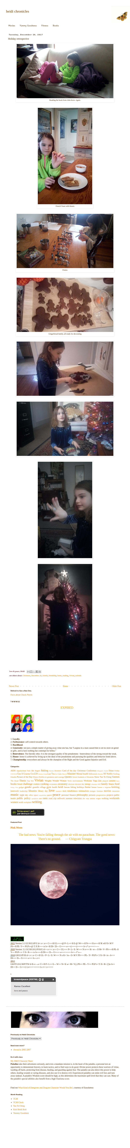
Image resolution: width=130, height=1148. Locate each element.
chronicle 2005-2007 (22, 1050)
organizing (42, 795)
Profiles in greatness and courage (51, 777)
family (104, 784)
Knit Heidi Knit (20, 1109)
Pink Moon (16, 827)
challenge (27, 784)
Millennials (93, 774)
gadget (21, 787)
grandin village (39, 787)
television (77, 798)
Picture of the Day (24, 777)
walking (105, 798)
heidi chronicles (17, 11)
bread (19, 784)
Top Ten (30, 781)
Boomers (57, 771)
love (52, 790)
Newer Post (14, 686)
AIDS (13, 771)
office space (33, 795)
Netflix (110, 774)
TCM (15, 1099)
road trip (52, 798)
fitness (111, 784)
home (59, 676)
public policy (24, 798)
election (71, 784)
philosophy (82, 794)
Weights (48, 781)
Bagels (37, 771)
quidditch (35, 798)
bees (117, 781)
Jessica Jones (42, 774)
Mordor (100, 774)
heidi (60, 787)
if (103, 787)
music (15, 795)
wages (98, 798)
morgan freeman (96, 791)
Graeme (26, 774)
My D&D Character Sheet (22, 1061)
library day (43, 791)
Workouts (88, 781)
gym (49, 787)
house (94, 787)
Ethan (111, 771)
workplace (27, 802)
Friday (116, 771)
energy (88, 784)
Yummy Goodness (28, 25)
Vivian (71, 676)
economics (53, 784)
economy (63, 784)
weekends (114, 798)
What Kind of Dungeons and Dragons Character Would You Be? (45, 1088)
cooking (45, 784)
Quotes (68, 776)
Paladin (13, 777)
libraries (33, 790)
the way (86, 798)
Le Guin (58, 774)
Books (56, 25)
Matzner (71, 773)
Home (65, 686)
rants (45, 798)
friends (45, 676)
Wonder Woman (59, 781)
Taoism (115, 776)
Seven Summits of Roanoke (83, 777)
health (54, 787)
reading (65, 676)
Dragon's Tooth (102, 771)
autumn (112, 781)
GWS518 (14, 774)
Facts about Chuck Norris (21, 695)
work (21, 802)
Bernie (51, 771)
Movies (11, 25)
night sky (24, 795)
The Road (14, 781)
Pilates (35, 777)
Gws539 (34, 774)
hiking (73, 787)
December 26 (36, 676)
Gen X (20, 774)
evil (99, 784)
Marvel (64, 774)
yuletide (78, 676)
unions (92, 798)
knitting (115, 787)
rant (40, 798)
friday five (14, 787)
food (117, 784)
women (14, 802)
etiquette (94, 784)
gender (28, 787)
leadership (24, 791)
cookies (36, 784)
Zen (99, 781)
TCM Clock (18, 1102)
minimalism (84, 791)
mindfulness (72, 791)
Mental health (82, 774)
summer (69, 798)
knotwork (15, 791)
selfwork (61, 798)
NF (104, 774)
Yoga (95, 781)
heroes (67, 787)
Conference (91, 771)
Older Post (116, 686)
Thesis (22, 780)
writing (37, 802)
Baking (44, 770)
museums (116, 791)
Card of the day (69, 771)
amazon (105, 781)
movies (107, 790)
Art (32, 771)
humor (99, 787)
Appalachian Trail (23, 771)
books (14, 784)
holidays (80, 787)
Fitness (44, 25)
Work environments (75, 781)
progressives (101, 795)
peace (56, 795)
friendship (52, 676)
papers (49, 795)
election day (79, 784)
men (64, 791)
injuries (108, 787)
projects (110, 795)
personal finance (69, 795)
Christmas (26, 676)
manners (59, 791)
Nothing (116, 774)
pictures (92, 795)
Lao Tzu (51, 774)
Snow (96, 777)
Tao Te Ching (105, 777)
